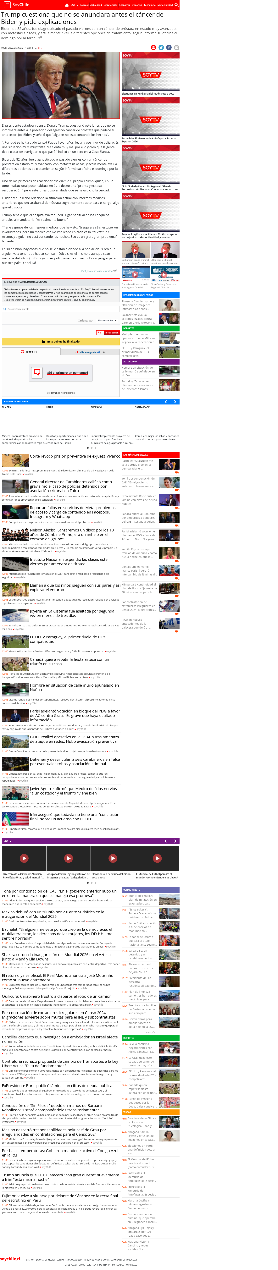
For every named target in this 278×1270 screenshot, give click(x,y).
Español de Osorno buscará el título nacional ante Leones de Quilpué (142, 942)
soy (28, 474)
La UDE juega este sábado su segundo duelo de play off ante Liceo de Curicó (143, 1063)
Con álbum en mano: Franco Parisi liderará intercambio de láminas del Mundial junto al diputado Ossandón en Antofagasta (139, 574)
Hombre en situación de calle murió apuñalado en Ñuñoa (138, 371)
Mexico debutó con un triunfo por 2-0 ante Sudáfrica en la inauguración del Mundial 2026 (53, 914)
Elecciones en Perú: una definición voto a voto (141, 1149)
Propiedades (118, 1264)
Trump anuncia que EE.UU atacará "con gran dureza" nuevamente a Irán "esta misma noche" (60, 1177)
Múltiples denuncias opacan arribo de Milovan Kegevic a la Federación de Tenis (139, 340)
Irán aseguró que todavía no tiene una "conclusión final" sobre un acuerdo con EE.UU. (74, 817)
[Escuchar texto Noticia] (115, 270)
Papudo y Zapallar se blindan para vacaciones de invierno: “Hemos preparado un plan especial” (137, 389)
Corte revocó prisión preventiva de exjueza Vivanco (75, 456)
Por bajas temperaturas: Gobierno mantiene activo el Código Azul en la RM (60, 1153)
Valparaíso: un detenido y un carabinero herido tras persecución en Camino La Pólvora (141, 958)
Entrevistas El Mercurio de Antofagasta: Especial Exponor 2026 (141, 1178)
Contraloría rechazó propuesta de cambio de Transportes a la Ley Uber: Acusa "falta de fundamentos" (60, 1063)
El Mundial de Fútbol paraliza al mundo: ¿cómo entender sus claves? (141, 1165)
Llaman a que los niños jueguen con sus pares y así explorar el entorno (75, 587)
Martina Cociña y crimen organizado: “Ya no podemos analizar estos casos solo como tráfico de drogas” (140, 1210)
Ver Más (150, 1032)
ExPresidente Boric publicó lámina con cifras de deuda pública (139, 500)
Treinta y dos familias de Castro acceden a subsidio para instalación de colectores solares (142, 1013)
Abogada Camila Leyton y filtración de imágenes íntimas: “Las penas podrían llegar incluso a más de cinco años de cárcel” (138, 310)
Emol (68, 1264)
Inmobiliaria (104, 1264)
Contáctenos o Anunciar (70, 1259)
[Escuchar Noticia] (39, 37)
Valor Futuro (78, 1264)
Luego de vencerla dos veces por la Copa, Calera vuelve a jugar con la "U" (142, 1104)
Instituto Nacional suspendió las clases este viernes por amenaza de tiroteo (69, 561)
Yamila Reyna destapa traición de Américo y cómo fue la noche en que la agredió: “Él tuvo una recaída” (139, 556)
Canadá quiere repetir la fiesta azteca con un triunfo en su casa (69, 661)
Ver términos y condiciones (61, 393)
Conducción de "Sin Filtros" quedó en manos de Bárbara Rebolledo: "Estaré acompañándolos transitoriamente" (52, 1108)
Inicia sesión (64, 299)
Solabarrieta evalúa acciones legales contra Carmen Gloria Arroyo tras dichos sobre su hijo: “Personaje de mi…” (138, 322)
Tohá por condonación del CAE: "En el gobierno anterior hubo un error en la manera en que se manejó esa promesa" (138, 486)
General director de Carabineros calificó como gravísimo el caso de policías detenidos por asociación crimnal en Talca (71, 486)
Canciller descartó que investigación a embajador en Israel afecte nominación (60, 1039)
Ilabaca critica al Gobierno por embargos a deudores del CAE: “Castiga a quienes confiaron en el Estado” (139, 519)
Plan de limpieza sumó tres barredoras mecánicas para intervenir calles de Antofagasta (143, 999)
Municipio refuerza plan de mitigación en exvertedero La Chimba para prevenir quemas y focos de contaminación (143, 905)
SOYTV (7, 841)
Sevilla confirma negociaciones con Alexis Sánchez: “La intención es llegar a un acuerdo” (142, 1051)
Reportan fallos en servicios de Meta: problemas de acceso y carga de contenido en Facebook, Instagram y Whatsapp (73, 512)
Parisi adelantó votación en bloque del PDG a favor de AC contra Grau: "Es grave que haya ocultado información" (75, 715)
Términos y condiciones (97, 1259)
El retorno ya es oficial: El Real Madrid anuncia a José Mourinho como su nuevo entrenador (57, 977)
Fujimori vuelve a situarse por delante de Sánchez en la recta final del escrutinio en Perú (60, 1198)
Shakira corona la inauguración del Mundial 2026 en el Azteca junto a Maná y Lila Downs (56, 957)
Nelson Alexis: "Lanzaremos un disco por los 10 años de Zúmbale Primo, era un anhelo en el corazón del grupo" (72, 534)
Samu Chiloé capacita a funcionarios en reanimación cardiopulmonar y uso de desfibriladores (143, 930)
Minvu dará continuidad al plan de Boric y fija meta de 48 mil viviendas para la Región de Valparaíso (139, 590)
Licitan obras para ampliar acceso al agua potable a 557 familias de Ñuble (141, 1024)
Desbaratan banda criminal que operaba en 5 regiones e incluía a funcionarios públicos (142, 1221)
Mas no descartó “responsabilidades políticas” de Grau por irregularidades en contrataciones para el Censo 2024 (54, 1132)
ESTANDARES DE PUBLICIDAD (124, 1259)
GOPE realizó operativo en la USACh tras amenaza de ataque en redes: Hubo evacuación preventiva (74, 739)
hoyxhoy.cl (131, 1264)
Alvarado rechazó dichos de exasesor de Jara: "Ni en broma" (141, 970)
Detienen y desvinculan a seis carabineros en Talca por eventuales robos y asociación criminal (75, 761)
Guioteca (91, 1264)
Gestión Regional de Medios (41, 1259)
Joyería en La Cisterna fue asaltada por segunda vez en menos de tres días (72, 613)
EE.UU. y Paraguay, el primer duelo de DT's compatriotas (135, 352)
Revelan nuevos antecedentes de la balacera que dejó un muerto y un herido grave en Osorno (138, 627)
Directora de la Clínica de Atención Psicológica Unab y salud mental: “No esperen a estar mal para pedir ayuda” (142, 1127)
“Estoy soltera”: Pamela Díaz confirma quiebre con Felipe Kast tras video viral (143, 915)
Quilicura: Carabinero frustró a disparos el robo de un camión (57, 996)
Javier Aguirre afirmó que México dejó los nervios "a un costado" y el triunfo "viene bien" (73, 791)
